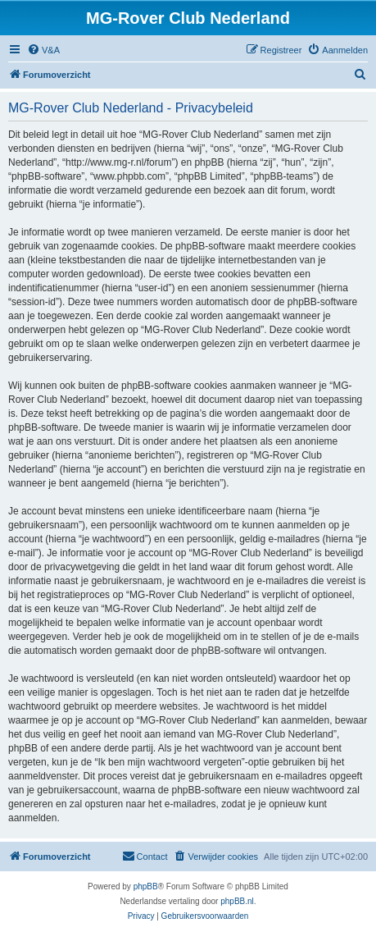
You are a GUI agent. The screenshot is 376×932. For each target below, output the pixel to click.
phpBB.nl (237, 901)
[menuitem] (43, 50)
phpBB (146, 886)
